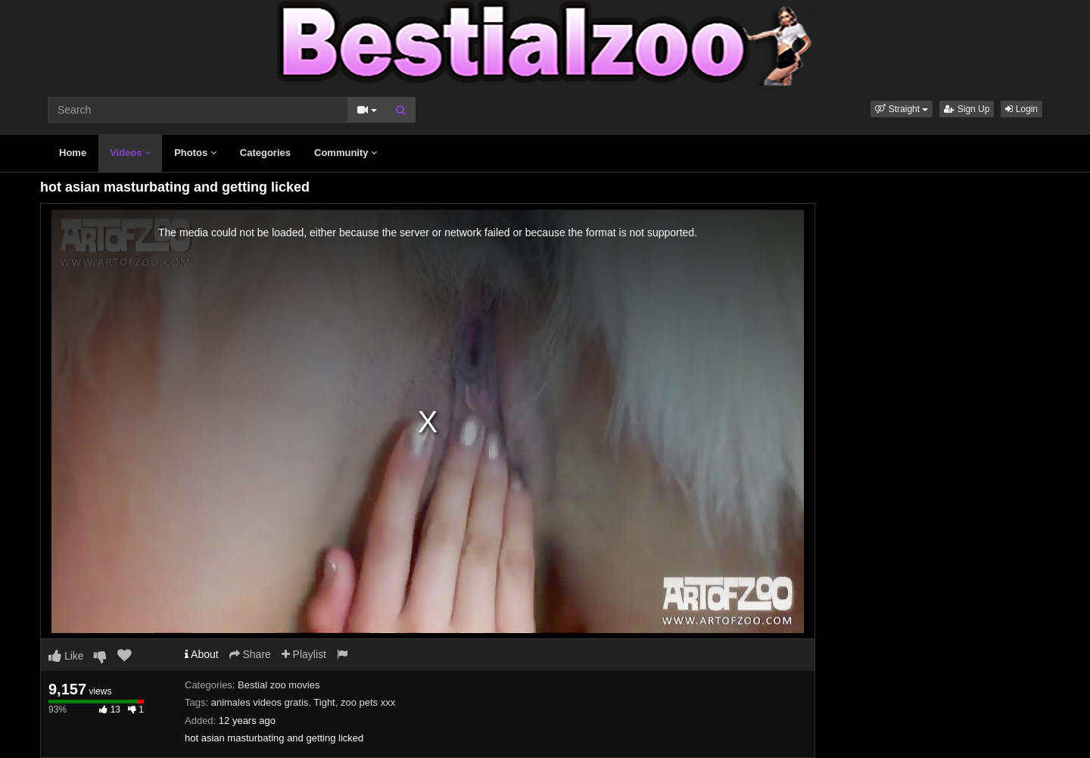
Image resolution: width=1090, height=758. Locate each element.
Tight (324, 702)
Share (250, 654)
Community (345, 152)
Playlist (304, 654)
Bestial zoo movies (278, 685)
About (202, 654)
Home (72, 152)
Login (1021, 109)
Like (66, 656)
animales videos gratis (260, 702)
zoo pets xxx (368, 702)
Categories (265, 152)
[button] (901, 109)
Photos (195, 152)
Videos (130, 152)
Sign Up (966, 109)
